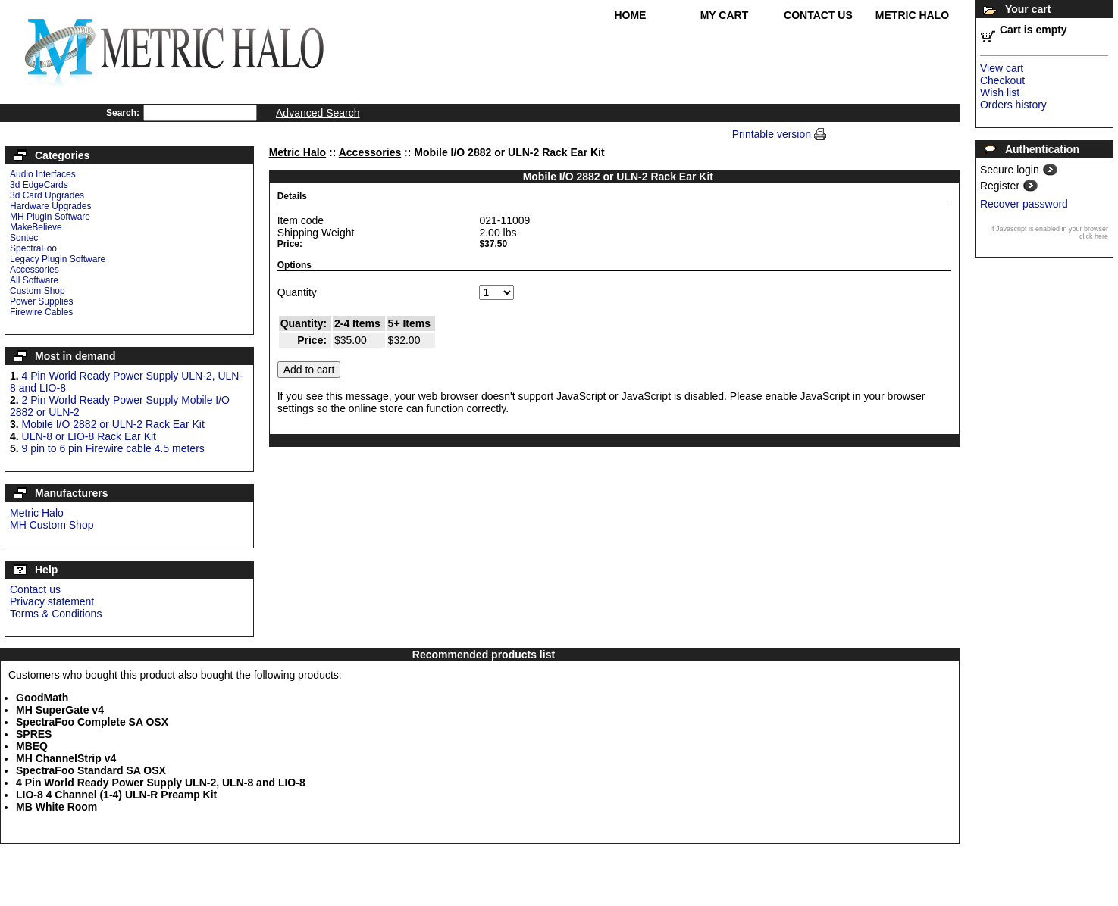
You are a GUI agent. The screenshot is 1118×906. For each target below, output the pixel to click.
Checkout (1002, 80)
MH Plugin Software (50, 216)
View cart (1001, 68)
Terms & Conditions (56, 614)
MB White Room (56, 807)
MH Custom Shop (51, 525)
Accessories (34, 269)
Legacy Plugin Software (57, 259)
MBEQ (32, 746)
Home (630, 15)
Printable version (773, 134)
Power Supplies (41, 301)
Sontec (24, 238)
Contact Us (818, 15)
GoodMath (42, 698)
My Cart (724, 15)
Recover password (1024, 204)
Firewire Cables (41, 312)
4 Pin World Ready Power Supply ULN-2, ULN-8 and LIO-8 (160, 782)
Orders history (1013, 104)
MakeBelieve (36, 227)
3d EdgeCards (39, 185)
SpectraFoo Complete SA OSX (92, 722)
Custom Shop (37, 291)
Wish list (999, 92)
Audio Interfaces (43, 174)
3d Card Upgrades (47, 195)
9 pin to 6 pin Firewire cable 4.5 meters (113, 448)
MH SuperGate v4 (60, 710)
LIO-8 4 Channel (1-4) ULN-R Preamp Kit (116, 795)
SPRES (34, 734)
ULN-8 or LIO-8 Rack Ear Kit (89, 436)
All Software (34, 280)
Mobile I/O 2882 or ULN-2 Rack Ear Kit (113, 424)
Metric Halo (912, 15)
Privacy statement (52, 601)
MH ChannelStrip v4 (66, 758)
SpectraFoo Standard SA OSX (91, 770)
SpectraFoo (33, 248)
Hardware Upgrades (50, 206)
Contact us (35, 589)
